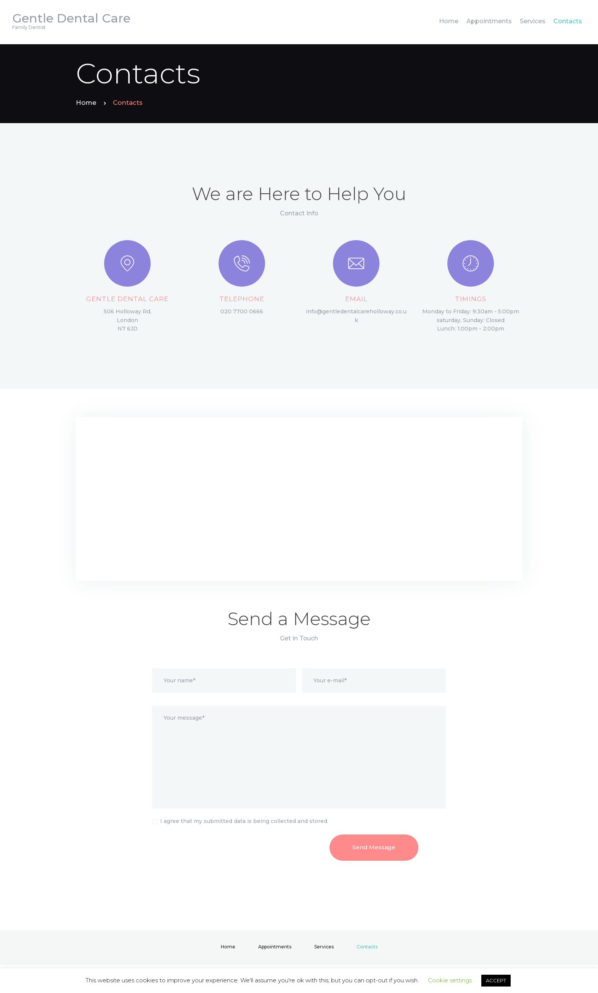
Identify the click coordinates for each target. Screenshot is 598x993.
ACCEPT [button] (496, 980)
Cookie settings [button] (450, 980)
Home (86, 102)
